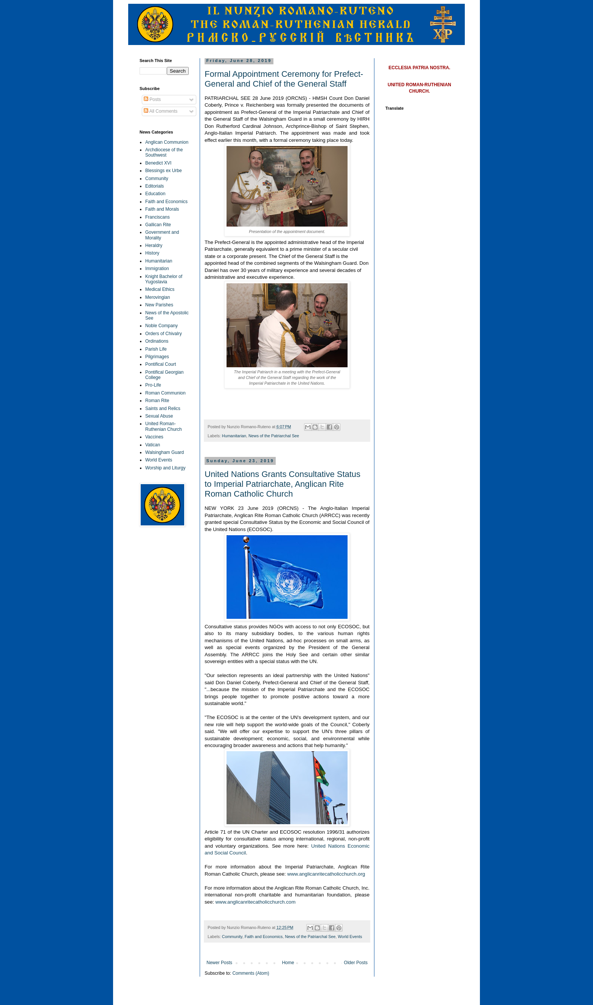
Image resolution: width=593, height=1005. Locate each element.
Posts (152, 99)
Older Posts (356, 962)
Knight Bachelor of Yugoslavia (163, 279)
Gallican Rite (158, 224)
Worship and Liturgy (165, 468)
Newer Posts (219, 962)
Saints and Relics (162, 408)
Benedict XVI (158, 163)
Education (155, 193)
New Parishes (159, 305)
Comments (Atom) (250, 973)
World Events (350, 936)
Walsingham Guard (164, 452)
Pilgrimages (157, 356)
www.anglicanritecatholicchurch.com (256, 902)
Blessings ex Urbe (163, 170)
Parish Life (156, 349)
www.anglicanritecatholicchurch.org (326, 874)
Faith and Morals (162, 209)
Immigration (157, 268)
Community (232, 936)
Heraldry (153, 245)
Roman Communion (165, 393)
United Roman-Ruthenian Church (163, 426)
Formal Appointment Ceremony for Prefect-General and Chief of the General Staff (284, 79)
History (152, 253)
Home (288, 962)
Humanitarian (234, 435)
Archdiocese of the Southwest (164, 152)
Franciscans (157, 217)
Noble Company (161, 325)
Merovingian (157, 297)
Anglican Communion (166, 142)
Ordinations (156, 341)
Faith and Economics (264, 936)
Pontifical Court (160, 364)
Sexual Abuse (159, 416)
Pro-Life (153, 385)
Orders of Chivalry (163, 333)
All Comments (160, 111)
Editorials (154, 186)
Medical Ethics (159, 289)
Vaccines (154, 437)
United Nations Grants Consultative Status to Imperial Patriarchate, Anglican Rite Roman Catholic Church (282, 484)
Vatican (152, 444)
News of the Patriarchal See (273, 435)
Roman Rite (157, 400)
